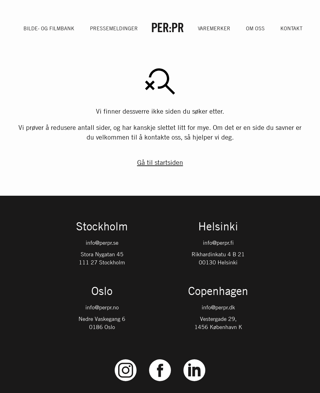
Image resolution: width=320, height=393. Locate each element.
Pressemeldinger (114, 28)
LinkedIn (194, 359)
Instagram (126, 359)
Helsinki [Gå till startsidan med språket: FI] (218, 227)
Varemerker (214, 28)
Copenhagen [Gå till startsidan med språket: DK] (218, 291)
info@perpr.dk (218, 307)
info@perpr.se (102, 242)
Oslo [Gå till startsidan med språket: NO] (101, 291)
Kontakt (291, 28)
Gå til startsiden (160, 162)
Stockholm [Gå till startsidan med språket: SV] (102, 227)
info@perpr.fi (218, 242)
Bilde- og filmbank (48, 28)
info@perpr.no (102, 307)
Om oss (255, 28)
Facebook (160, 359)
